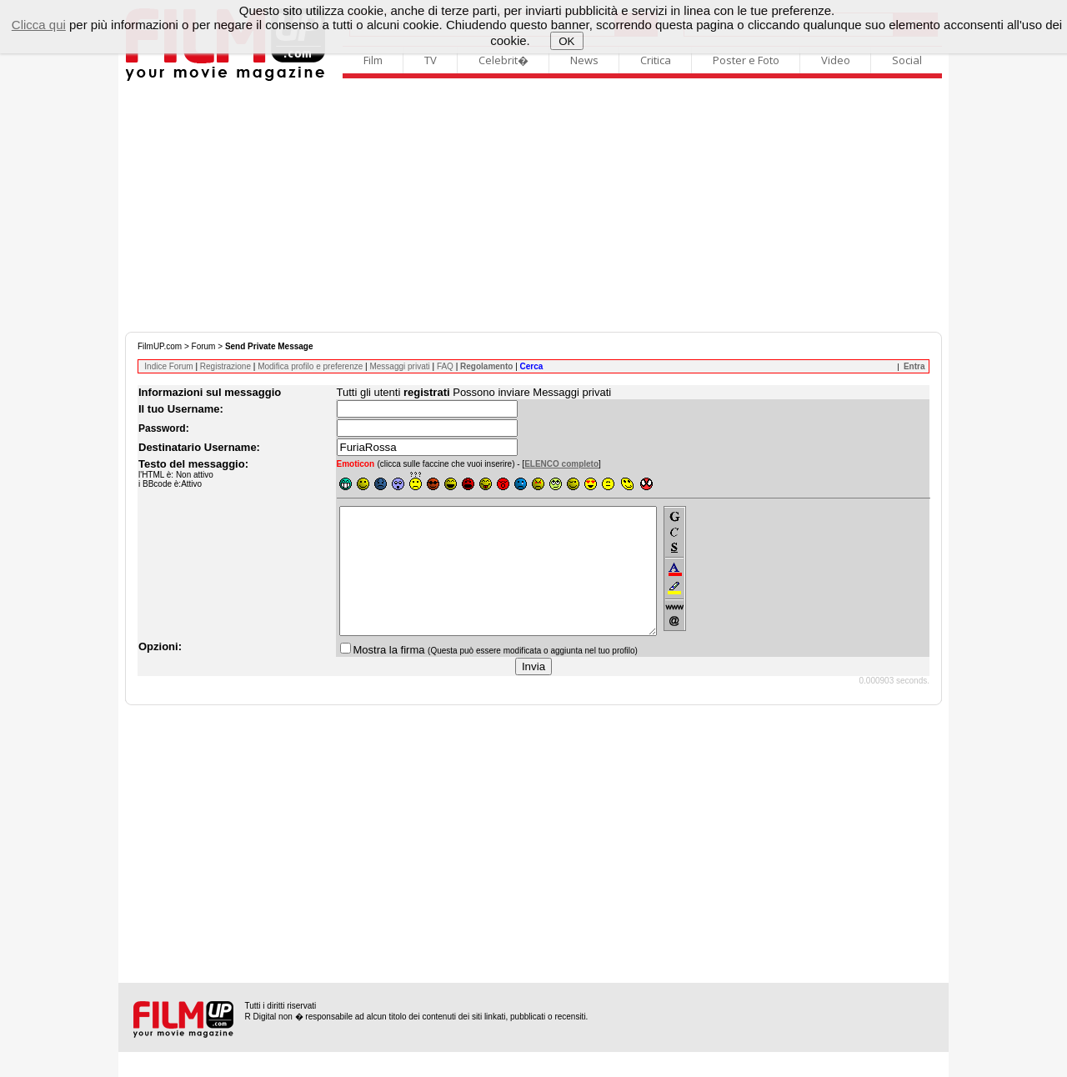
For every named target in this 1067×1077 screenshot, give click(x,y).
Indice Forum (168, 366)
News (584, 60)
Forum (204, 346)
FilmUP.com (160, 346)
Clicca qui (39, 25)
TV (430, 60)
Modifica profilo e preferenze (310, 366)
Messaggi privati (399, 366)
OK (566, 41)
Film (373, 60)
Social (907, 60)
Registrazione (225, 366)
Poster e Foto (746, 60)
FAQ (445, 366)
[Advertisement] (533, 206)
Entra (914, 366)
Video (835, 60)
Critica (655, 60)
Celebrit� (503, 60)
